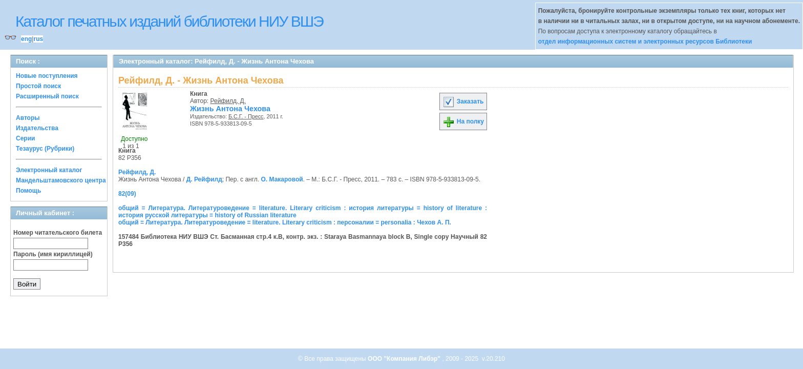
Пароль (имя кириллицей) (53, 254)
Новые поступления (47, 75)
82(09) (127, 193)
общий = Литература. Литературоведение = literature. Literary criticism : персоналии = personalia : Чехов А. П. (284, 222)
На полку (463, 121)
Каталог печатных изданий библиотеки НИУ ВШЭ (169, 21)
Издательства (37, 128)
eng (26, 39)
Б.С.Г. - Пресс (246, 116)
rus (38, 39)
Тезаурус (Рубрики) (45, 148)
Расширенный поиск (47, 96)
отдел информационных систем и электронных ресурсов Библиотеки (645, 41)
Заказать (462, 101)
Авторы (28, 117)
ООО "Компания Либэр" (405, 358)
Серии (25, 138)
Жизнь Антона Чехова (230, 109)
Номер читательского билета (57, 232)
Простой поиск (38, 86)
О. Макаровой (282, 179)
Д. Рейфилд (204, 179)
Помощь (28, 190)
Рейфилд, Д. (228, 101)
